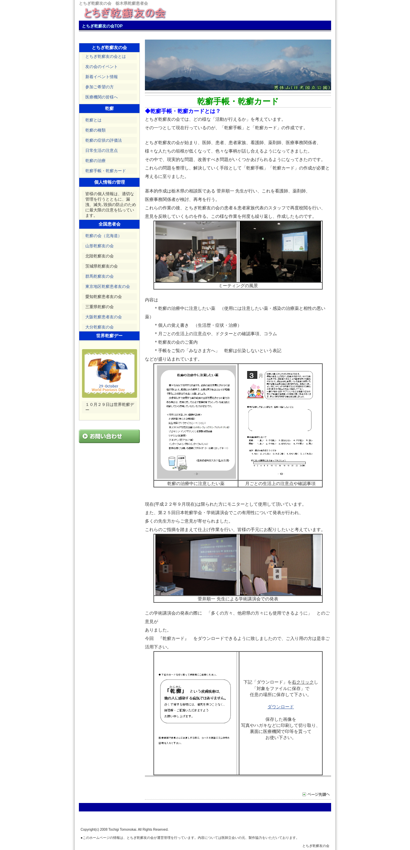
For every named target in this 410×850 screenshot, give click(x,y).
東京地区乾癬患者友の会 (107, 286)
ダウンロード (280, 706)
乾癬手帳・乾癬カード (105, 170)
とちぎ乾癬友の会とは (105, 56)
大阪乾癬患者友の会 (103, 317)
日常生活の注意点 (101, 150)
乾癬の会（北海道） (103, 235)
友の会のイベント (101, 66)
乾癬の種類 (95, 130)
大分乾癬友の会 (99, 327)
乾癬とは (93, 120)
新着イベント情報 (101, 76)
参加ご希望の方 (99, 87)
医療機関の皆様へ (101, 97)
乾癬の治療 (95, 160)
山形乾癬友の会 (99, 246)
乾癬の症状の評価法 (103, 140)
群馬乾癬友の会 (99, 276)
